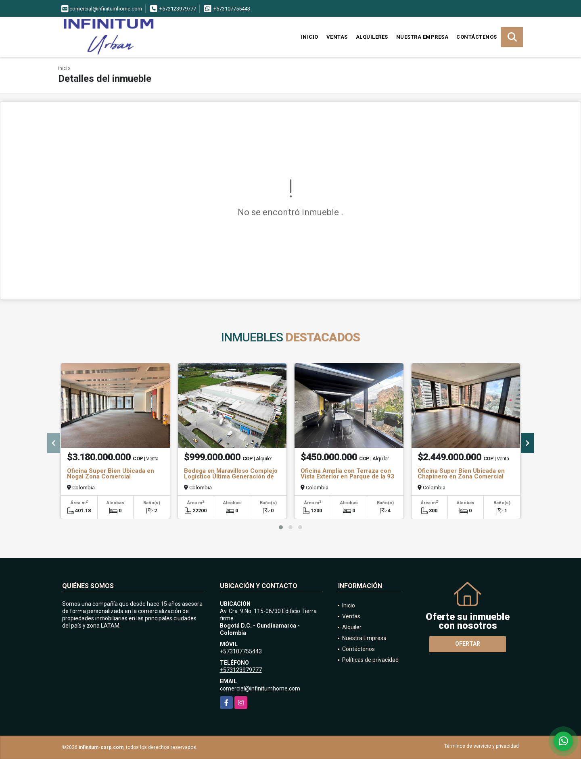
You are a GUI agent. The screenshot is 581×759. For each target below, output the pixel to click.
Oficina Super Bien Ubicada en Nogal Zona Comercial (110, 473)
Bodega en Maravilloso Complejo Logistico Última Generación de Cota (231, 476)
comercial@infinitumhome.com (260, 688)
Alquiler (352, 627)
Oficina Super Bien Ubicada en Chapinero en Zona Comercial (461, 473)
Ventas (337, 37)
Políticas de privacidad (370, 660)
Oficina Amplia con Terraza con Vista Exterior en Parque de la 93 (347, 473)
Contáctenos (476, 37)
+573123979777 (177, 9)
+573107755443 (231, 9)
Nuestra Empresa (422, 37)
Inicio (309, 37)
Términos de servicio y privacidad (481, 746)
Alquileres (372, 37)
